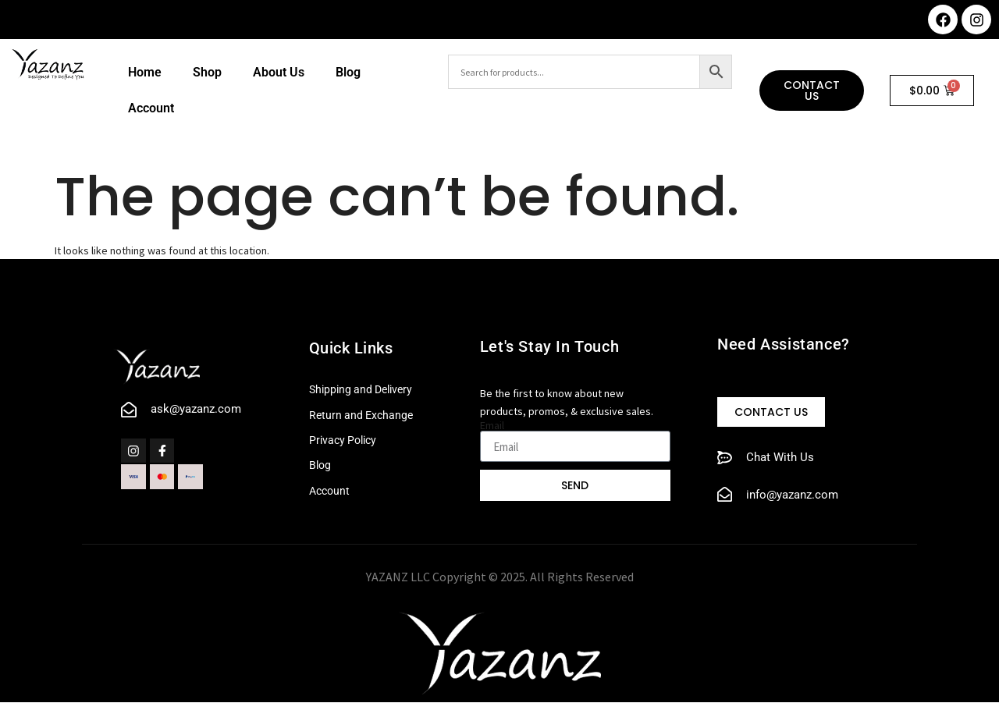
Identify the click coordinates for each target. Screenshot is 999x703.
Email (492, 425)
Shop (207, 72)
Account (151, 108)
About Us (278, 72)
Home (145, 72)
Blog (348, 72)
